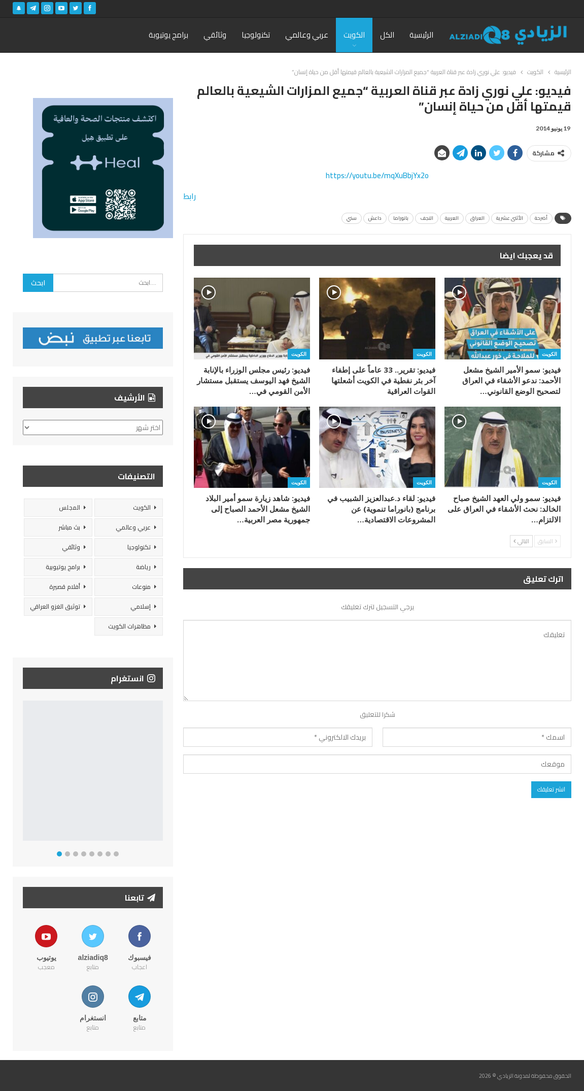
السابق (547, 541)
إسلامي (140, 606)
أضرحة (541, 218)
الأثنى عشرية (509, 218)
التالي (521, 541)
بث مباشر (69, 527)
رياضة (143, 567)
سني (352, 218)
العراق (477, 218)
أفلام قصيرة (64, 586)
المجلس (69, 507)
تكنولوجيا (256, 34)
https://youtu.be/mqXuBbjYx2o (377, 175)
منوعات (141, 586)
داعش (375, 218)
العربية (452, 218)
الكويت (354, 34)
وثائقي (214, 34)
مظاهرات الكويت (129, 626)
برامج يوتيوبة (168, 34)
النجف (426, 218)
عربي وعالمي (306, 34)
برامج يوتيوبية (63, 567)
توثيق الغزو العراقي (55, 606)
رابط (189, 196)
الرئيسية (421, 34)
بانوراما (400, 218)
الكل (387, 34)
